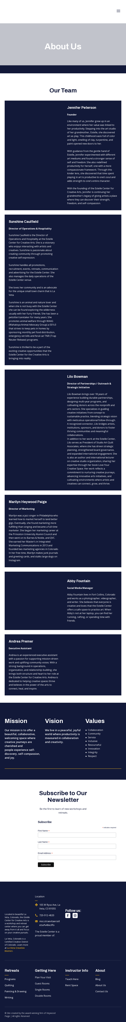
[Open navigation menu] (118, 11)
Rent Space (71, 985)
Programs (10, 979)
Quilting (9, 985)
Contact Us (101, 991)
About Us (100, 985)
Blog (97, 979)
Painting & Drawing (15, 991)
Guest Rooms (42, 983)
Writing (9, 997)
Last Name (44, 842)
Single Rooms (42, 989)
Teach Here (72, 979)
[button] (67, 915)
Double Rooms (43, 995)
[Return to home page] (23, 10)
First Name (44, 830)
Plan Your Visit (43, 977)
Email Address (45, 853)
